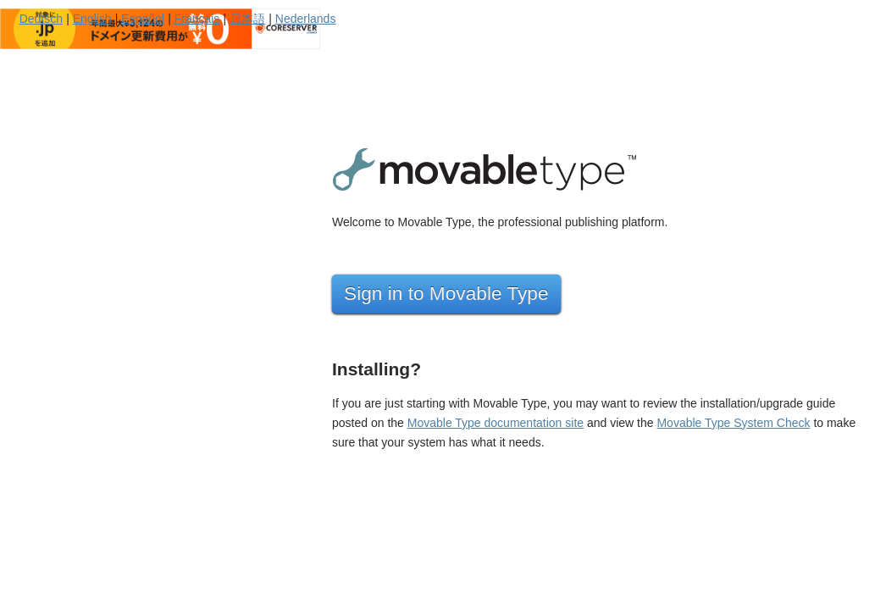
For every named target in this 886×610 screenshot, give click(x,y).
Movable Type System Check (733, 423)
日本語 (247, 18)
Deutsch (41, 18)
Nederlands (305, 18)
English (92, 18)
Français (197, 18)
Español (142, 18)
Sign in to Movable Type (446, 293)
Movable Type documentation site (495, 423)
